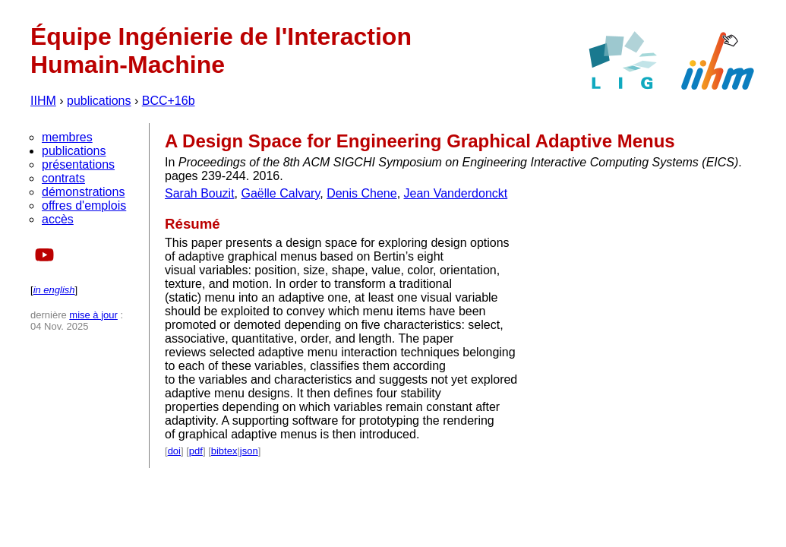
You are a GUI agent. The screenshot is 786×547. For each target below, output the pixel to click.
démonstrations (83, 191)
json (249, 451)
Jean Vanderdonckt (456, 193)
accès (58, 219)
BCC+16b (168, 100)
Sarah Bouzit (200, 193)
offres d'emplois (84, 205)
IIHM (43, 100)
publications (99, 100)
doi (174, 451)
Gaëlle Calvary (280, 193)
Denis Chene (362, 193)
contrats (63, 178)
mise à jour (93, 315)
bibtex (224, 451)
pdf (196, 451)
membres (67, 137)
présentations (78, 164)
